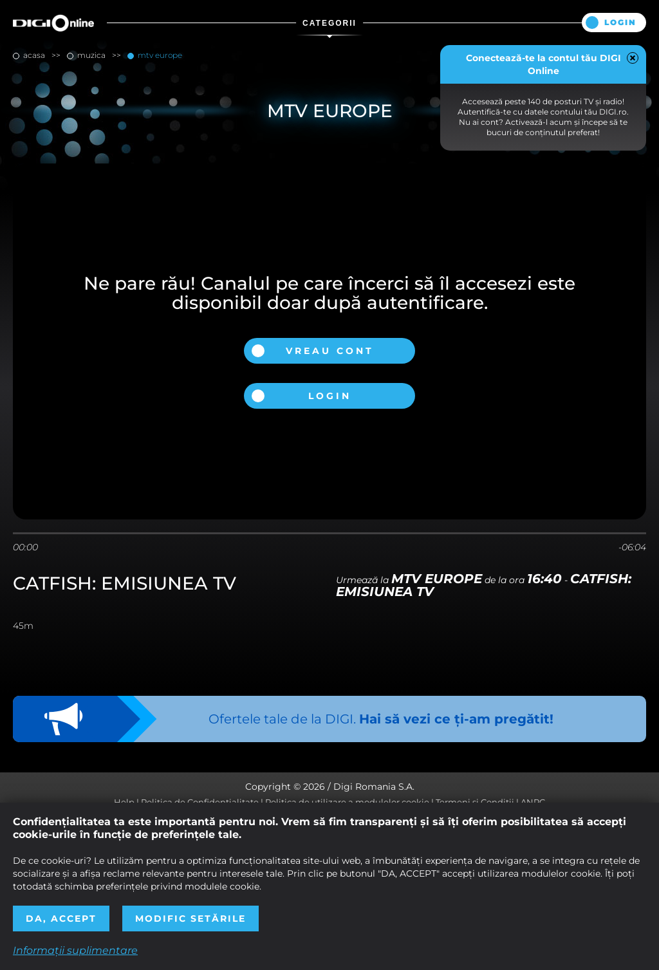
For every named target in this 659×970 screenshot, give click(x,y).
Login (620, 22)
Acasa (34, 55)
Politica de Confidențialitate (200, 802)
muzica (91, 55)
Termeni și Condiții (475, 802)
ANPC (533, 802)
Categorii (329, 23)
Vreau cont (330, 351)
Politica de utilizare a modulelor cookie (347, 802)
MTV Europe (159, 55)
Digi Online (53, 22)
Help (124, 802)
